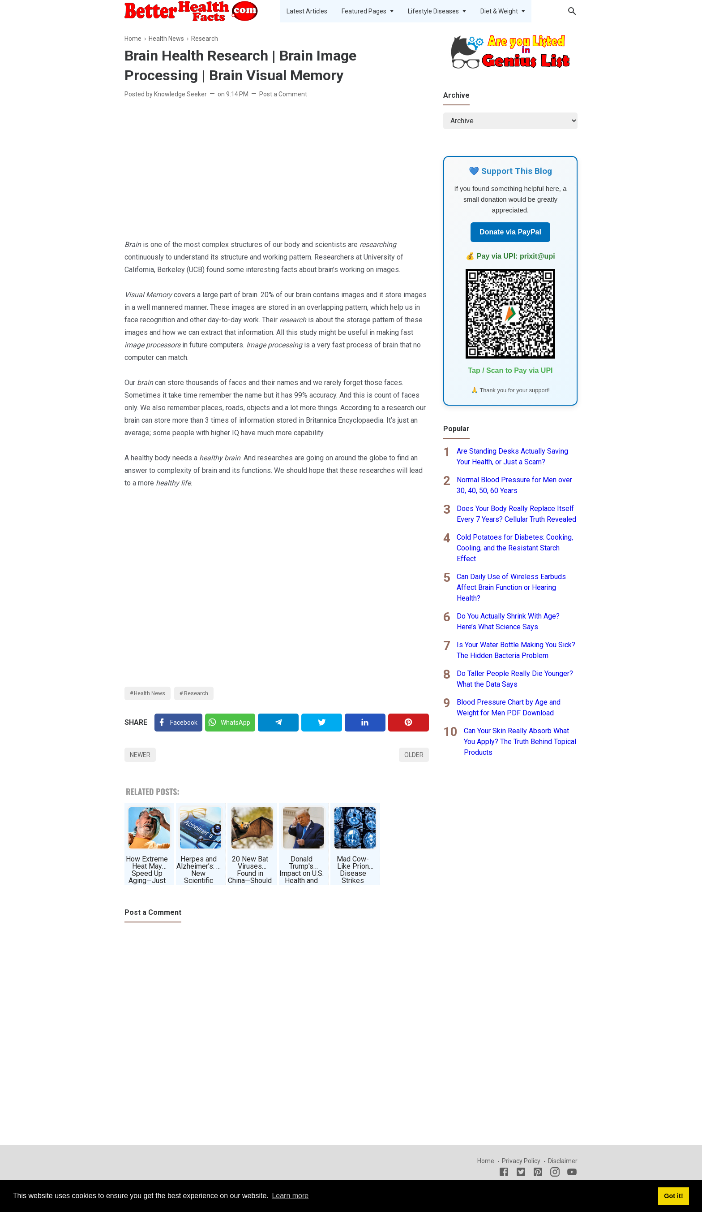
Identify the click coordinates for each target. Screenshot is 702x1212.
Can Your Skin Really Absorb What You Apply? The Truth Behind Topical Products (520, 742)
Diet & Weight (499, 11)
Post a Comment (283, 94)
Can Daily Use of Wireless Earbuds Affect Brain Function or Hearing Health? (511, 587)
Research (196, 693)
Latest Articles (307, 11)
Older (414, 754)
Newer (140, 754)
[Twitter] (230, 723)
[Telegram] (278, 723)
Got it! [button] (673, 1195)
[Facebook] (178, 723)
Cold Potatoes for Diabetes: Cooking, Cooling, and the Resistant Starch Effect (515, 548)
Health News (149, 693)
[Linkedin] (365, 723)
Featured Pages (364, 11)
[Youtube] (572, 1173)
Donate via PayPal (510, 232)
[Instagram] (555, 1173)
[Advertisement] (276, 171)
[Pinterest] (408, 723)
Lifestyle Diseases (433, 11)
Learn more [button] (290, 1195)
